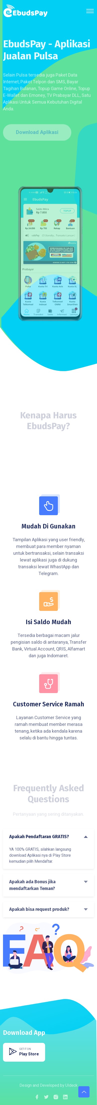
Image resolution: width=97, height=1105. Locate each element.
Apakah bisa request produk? (39, 909)
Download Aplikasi (37, 133)
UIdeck (71, 1085)
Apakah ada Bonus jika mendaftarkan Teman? (32, 885)
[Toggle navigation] (90, 11)
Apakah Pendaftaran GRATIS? (39, 836)
